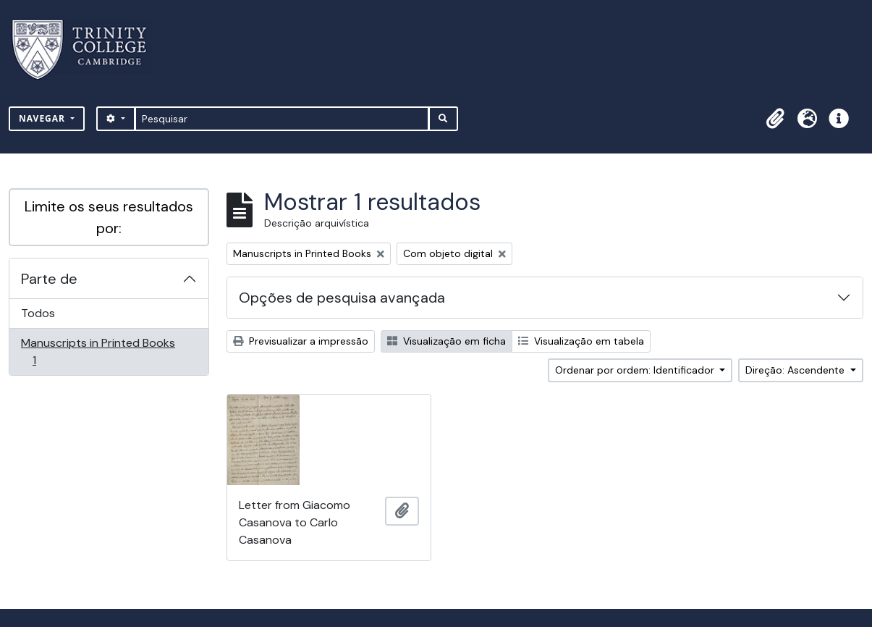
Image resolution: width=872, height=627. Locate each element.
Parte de (49, 278)
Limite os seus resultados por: (109, 217)
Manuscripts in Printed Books (97, 351)
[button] (775, 119)
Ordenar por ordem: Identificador (636, 369)
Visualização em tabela (581, 341)
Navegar (43, 118)
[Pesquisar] (282, 118)
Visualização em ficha (446, 341)
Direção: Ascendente (796, 369)
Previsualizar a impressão (300, 341)
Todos (38, 313)
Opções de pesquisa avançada (342, 297)
